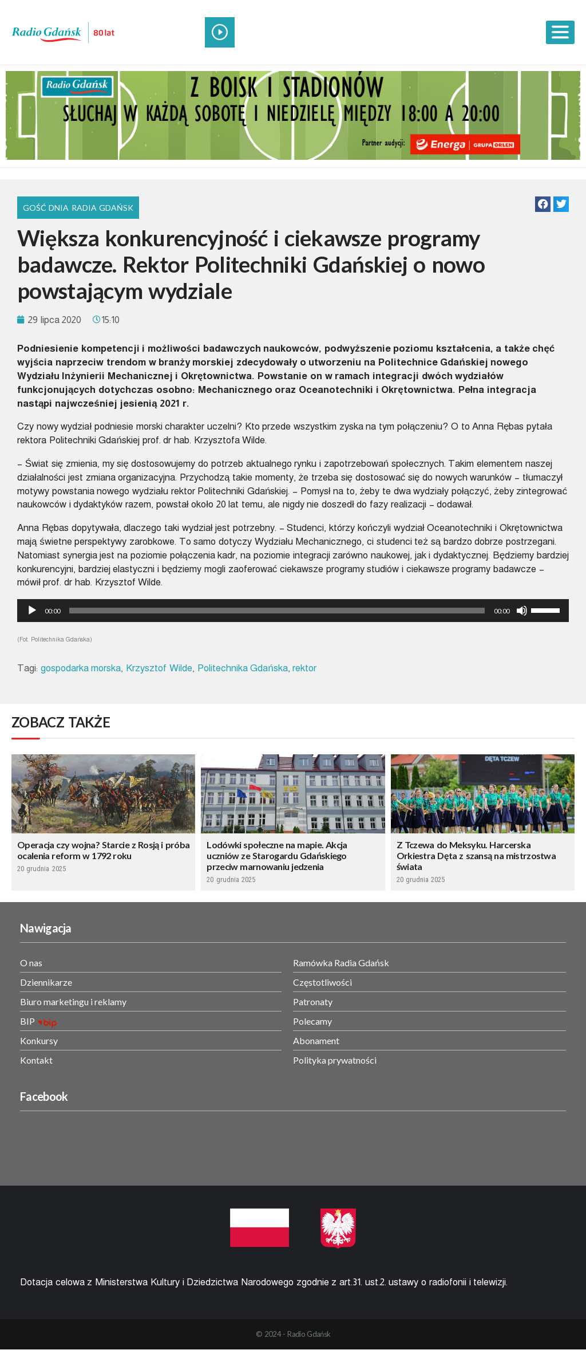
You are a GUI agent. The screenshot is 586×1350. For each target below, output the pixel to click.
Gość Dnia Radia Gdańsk (78, 207)
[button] (543, 204)
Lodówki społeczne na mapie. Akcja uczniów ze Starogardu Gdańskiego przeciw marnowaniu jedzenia (277, 855)
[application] (293, 610)
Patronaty (312, 1001)
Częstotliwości (322, 982)
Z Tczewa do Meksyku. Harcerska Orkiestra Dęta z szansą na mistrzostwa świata (476, 855)
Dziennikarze (46, 982)
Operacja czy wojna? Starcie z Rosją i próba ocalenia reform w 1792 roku (103, 850)
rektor (304, 668)
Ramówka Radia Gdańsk (341, 962)
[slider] (277, 610)
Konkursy (39, 1040)
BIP (27, 1021)
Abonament (316, 1040)
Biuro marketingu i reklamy (73, 1001)
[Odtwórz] (32, 610)
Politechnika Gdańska (242, 668)
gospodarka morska (81, 668)
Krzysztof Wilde (159, 668)
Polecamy (312, 1021)
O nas (31, 962)
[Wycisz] (522, 610)
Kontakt (36, 1059)
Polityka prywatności (335, 1059)
